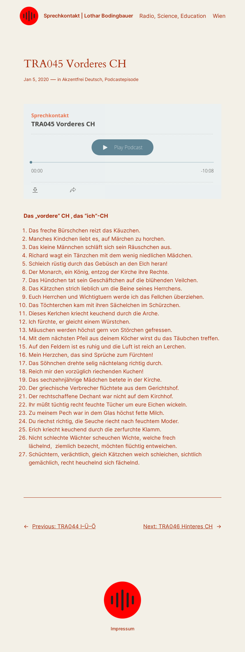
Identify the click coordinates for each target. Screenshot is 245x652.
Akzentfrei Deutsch (82, 79)
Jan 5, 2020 (36, 79)
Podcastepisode (121, 79)
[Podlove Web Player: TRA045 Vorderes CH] (122, 151)
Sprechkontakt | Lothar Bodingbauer (88, 15)
